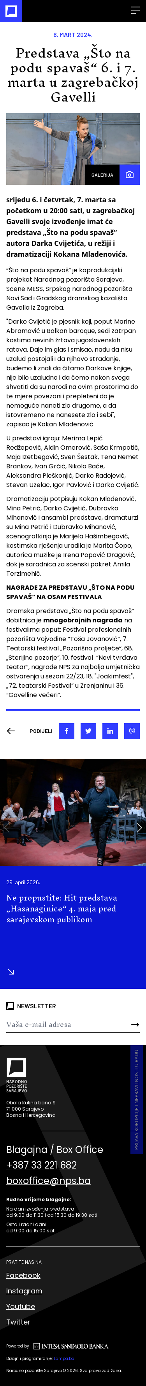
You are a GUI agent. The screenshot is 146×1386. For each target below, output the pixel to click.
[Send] (129, 1024)
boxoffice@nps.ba (48, 1181)
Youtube (20, 1306)
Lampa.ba (64, 1358)
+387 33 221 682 (41, 1165)
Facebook (23, 1275)
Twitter (18, 1322)
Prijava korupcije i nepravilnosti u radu (136, 1100)
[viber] (132, 731)
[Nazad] (13, 731)
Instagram (24, 1291)
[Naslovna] (11, 11)
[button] (139, 827)
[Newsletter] (62, 1024)
